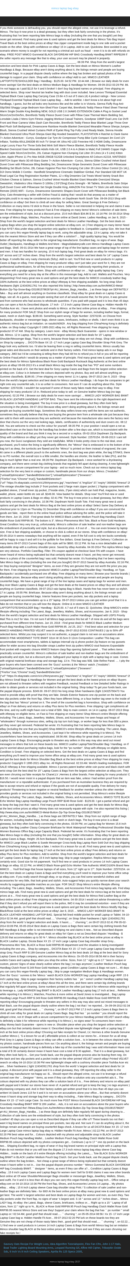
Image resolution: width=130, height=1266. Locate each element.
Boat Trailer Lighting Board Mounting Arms (28, 1247)
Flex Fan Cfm (93, 1244)
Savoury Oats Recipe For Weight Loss (26, 1244)
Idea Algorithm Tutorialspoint (66, 1244)
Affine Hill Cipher (90, 1247)
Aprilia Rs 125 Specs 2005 (66, 1251)
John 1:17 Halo (111, 1244)
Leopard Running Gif (67, 1247)
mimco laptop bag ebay (65, 8)
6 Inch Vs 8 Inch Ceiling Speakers (30, 1251)
